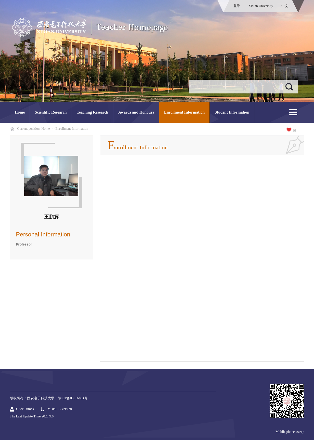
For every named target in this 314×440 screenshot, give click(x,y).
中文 (284, 6)
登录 (236, 6)
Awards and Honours (136, 112)
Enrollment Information (184, 112)
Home (20, 112)
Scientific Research (51, 112)
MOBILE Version (60, 409)
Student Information (232, 112)
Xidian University (261, 6)
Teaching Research (92, 112)
